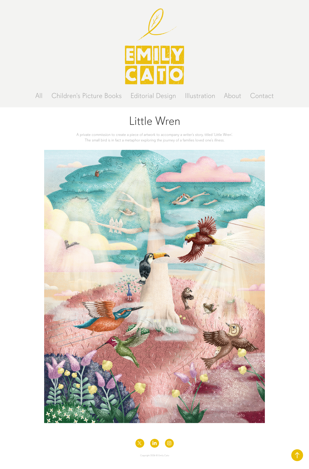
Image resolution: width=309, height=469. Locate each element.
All (39, 96)
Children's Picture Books (86, 96)
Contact (262, 96)
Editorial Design (153, 96)
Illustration (200, 96)
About (232, 96)
